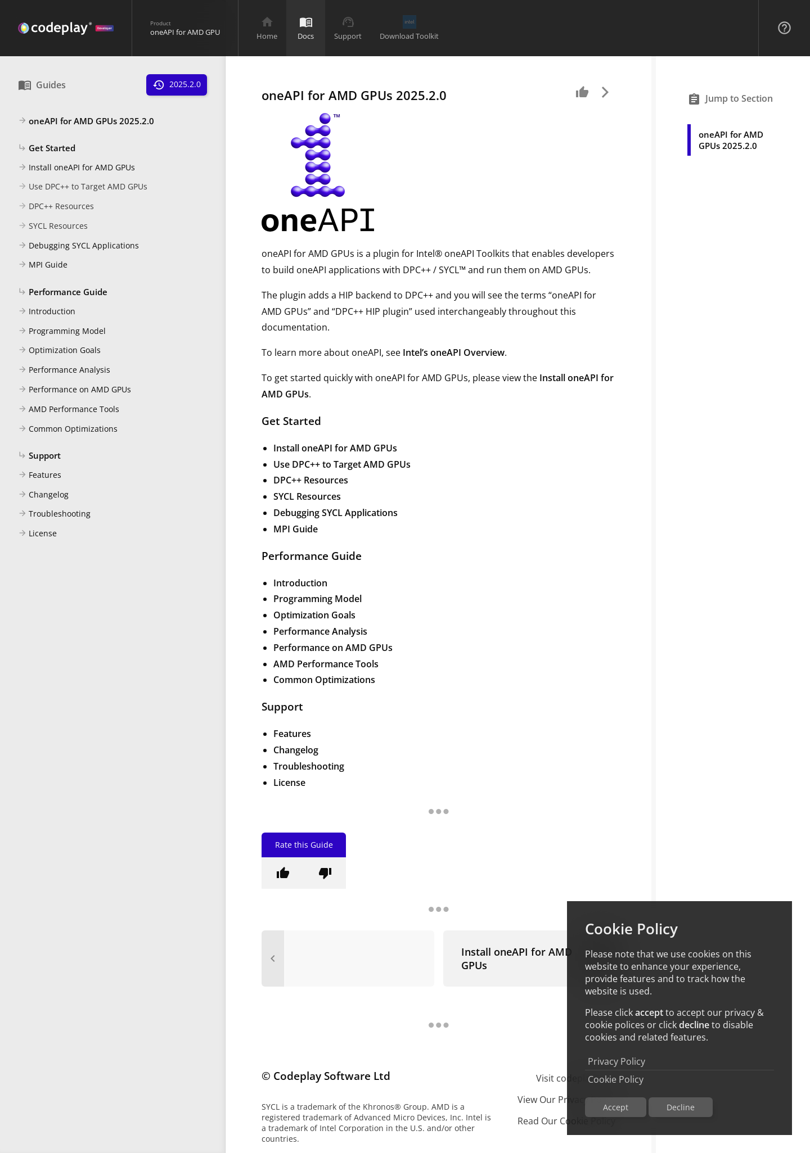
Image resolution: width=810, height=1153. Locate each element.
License (37, 534)
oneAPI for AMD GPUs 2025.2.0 (86, 121)
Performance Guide (62, 292)
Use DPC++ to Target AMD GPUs (82, 187)
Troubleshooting (54, 514)
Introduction (46, 312)
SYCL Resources (53, 226)
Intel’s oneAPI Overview (454, 352)
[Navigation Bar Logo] (66, 28)
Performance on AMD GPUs (74, 390)
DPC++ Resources (56, 207)
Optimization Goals (59, 351)
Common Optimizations (68, 429)
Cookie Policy (616, 1079)
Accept (615, 1107)
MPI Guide (43, 265)
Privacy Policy (616, 1061)
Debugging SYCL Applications (78, 246)
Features (39, 475)
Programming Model (62, 331)
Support (39, 456)
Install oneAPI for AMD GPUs (76, 168)
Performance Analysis (64, 370)
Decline (681, 1107)
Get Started (46, 148)
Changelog (43, 495)
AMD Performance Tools (68, 410)
